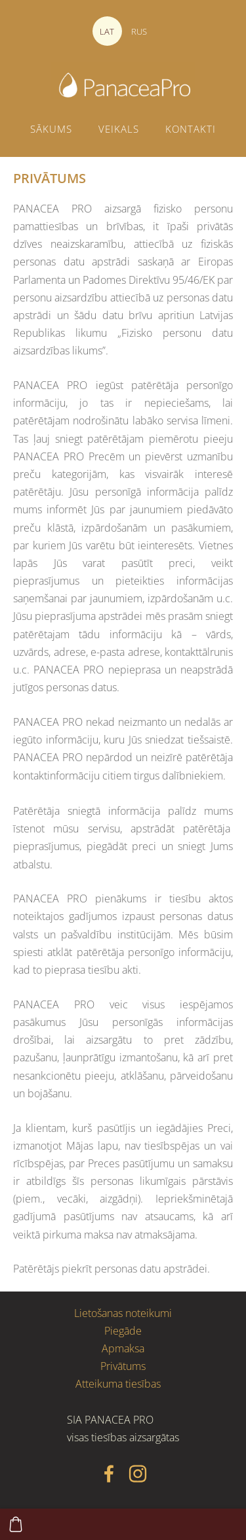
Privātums (123, 1366)
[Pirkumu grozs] (15, 1524)
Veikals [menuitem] (118, 128)
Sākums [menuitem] (51, 128)
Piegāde (123, 1331)
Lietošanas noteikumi (123, 1313)
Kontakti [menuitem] (190, 128)
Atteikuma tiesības (118, 1384)
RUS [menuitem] (139, 31)
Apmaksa (123, 1348)
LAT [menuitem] (107, 31)
